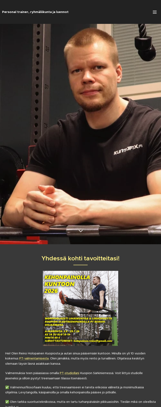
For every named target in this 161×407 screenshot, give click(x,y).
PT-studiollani (69, 373)
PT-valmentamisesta (34, 358)
